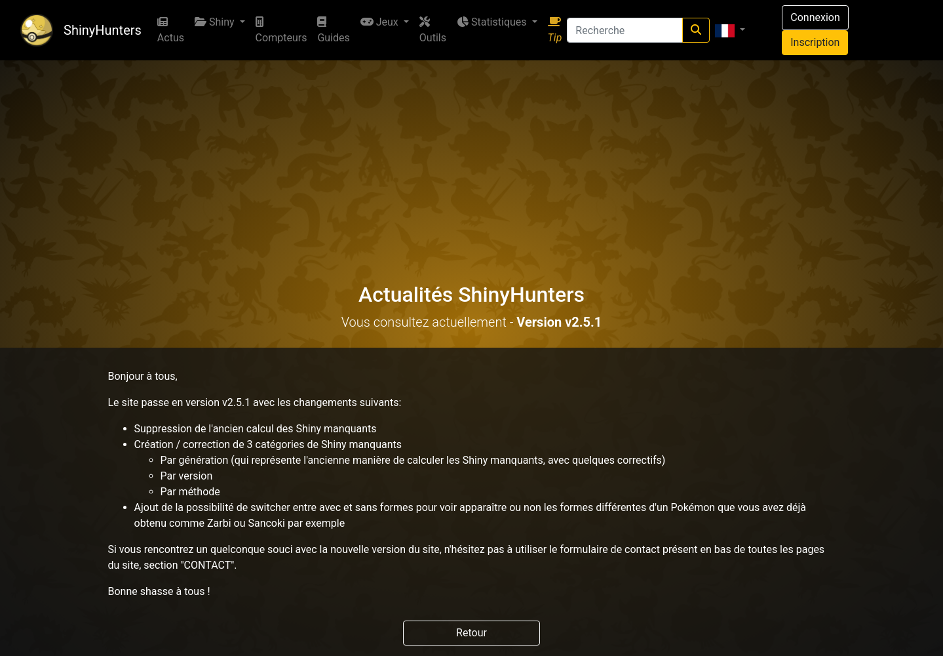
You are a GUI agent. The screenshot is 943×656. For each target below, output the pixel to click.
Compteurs (281, 30)
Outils (432, 30)
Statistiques (493, 22)
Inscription (814, 42)
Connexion (814, 17)
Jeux (380, 22)
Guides (333, 30)
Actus (170, 30)
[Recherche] (625, 30)
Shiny (216, 22)
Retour (471, 632)
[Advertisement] (472, 159)
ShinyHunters (103, 30)
